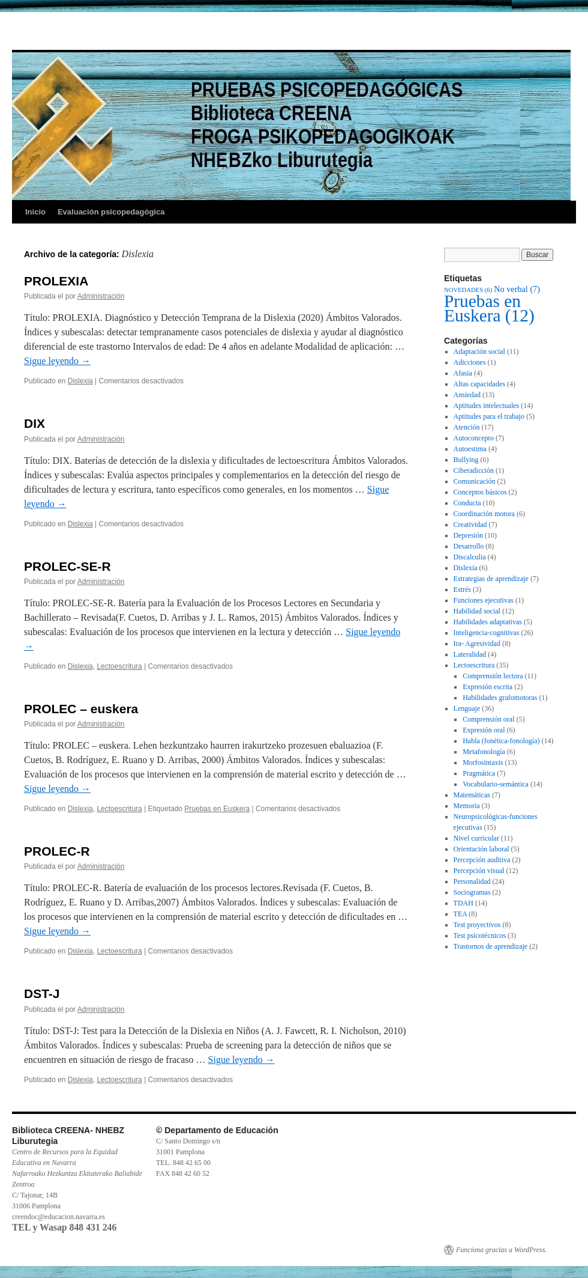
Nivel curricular (476, 838)
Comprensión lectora (493, 676)
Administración (101, 296)
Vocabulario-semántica (496, 784)
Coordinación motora (484, 514)
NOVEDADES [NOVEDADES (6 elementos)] (468, 290)
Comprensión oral (488, 719)
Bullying (466, 459)
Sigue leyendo (57, 361)
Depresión (468, 535)
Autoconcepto (474, 438)
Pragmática (479, 773)
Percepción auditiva (482, 860)
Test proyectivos (477, 924)
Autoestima (470, 449)
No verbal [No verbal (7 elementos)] (517, 289)
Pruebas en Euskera (217, 809)
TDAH (463, 903)
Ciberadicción (474, 470)
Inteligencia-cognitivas (487, 632)
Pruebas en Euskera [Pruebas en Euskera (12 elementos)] (489, 308)
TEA (460, 914)
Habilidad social (477, 611)
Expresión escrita (487, 687)
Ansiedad (467, 395)
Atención (467, 427)
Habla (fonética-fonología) (501, 741)
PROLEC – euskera (81, 709)
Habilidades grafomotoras (500, 697)
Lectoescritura (119, 666)
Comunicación (475, 481)
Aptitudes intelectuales (487, 405)
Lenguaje (467, 708)
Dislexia (80, 381)
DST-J (42, 993)
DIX (34, 423)
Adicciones (470, 362)
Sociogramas (472, 892)
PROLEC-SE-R (67, 566)
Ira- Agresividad (477, 643)
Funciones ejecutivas (484, 600)
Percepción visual (479, 870)
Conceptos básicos (480, 492)
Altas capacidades (479, 384)
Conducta (467, 503)
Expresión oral (484, 730)
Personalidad (472, 881)
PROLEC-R (57, 851)
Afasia (463, 373)
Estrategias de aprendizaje (491, 578)
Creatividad (470, 524)
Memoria (467, 806)
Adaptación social (479, 351)
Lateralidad (470, 654)
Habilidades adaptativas (488, 622)
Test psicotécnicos (480, 935)
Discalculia (470, 557)
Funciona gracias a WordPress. (501, 1250)
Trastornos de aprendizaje (491, 946)
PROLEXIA (56, 281)
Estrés (462, 589)
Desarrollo (469, 546)
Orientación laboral (481, 849)
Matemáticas (472, 795)
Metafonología (484, 751)
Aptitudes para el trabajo (489, 416)
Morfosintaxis (483, 762)
